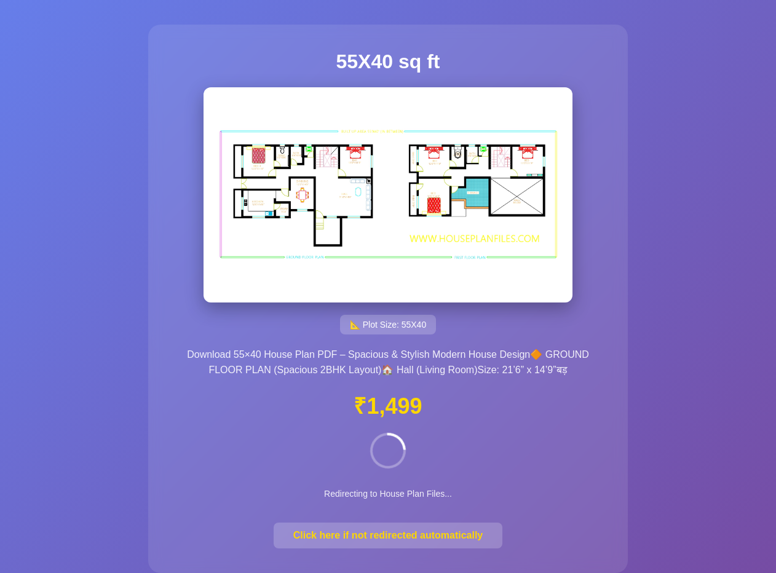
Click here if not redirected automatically (388, 535)
